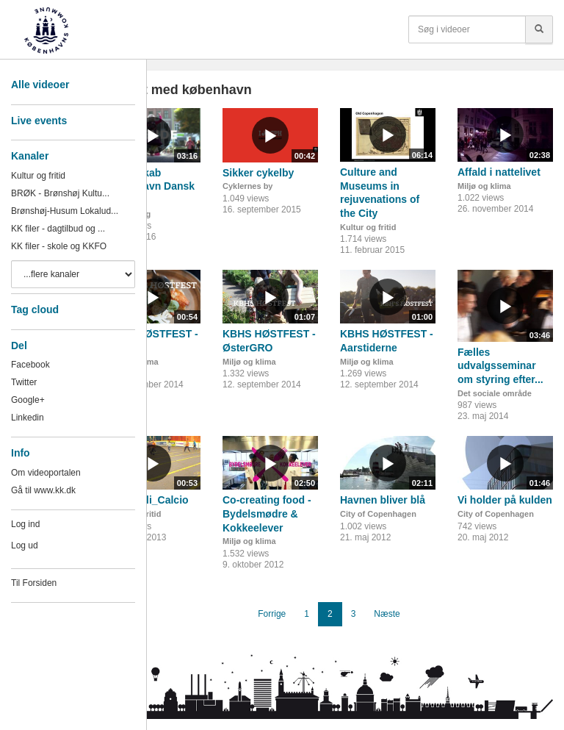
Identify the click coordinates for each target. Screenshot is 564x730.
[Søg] (539, 29)
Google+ (28, 400)
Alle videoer (40, 84)
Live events (39, 120)
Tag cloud (35, 309)
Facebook (30, 364)
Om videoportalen (46, 473)
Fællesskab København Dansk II (150, 186)
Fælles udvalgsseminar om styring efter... (500, 365)
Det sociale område (495, 393)
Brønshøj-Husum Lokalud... (64, 211)
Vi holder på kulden (505, 500)
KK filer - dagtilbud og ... (58, 228)
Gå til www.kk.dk (43, 490)
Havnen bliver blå (382, 500)
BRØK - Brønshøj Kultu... (60, 193)
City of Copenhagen (378, 513)
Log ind (25, 524)
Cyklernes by (247, 186)
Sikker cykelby (258, 173)
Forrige (272, 614)
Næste (387, 614)
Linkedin (27, 417)
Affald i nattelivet (499, 172)
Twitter (24, 382)
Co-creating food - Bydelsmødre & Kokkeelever (267, 513)
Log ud (24, 545)
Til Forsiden (34, 583)
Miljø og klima (484, 186)
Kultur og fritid (38, 176)
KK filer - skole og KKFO (58, 246)
